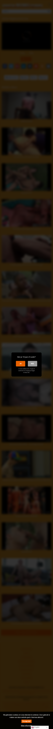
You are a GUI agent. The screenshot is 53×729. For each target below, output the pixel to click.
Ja (21, 364)
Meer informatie (26, 726)
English (35, 727)
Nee (32, 364)
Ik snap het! (26, 721)
